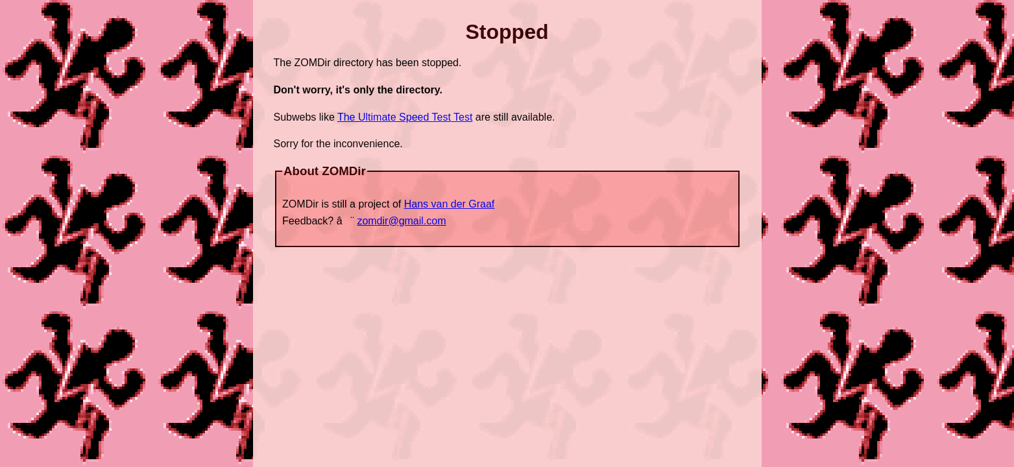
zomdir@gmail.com (401, 220)
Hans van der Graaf (449, 204)
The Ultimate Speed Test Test (404, 117)
